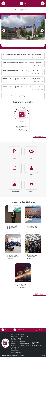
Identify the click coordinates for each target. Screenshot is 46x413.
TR (22, 3)
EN (25, 3)
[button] (18, 46)
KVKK (43, 355)
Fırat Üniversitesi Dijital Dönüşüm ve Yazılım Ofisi (14, 355)
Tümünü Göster (39, 136)
